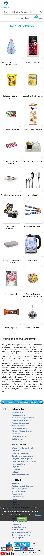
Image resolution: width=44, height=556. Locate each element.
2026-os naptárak (18, 538)
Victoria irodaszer (17, 412)
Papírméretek (16, 434)
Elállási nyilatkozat (18, 497)
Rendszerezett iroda (18, 415)
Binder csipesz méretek (20, 428)
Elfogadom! (22, 519)
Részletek (38, 515)
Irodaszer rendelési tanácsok (21, 420)
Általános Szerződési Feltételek (22, 486)
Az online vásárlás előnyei (20, 423)
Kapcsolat (15, 483)
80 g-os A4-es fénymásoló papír (22, 448)
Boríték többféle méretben (20, 453)
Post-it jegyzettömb (18, 464)
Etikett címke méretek (19, 436)
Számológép (16, 469)
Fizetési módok (17, 494)
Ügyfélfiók (25, 18)
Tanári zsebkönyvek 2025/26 (21, 532)
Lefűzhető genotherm (19, 527)
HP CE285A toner (17, 530)
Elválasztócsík (16, 524)
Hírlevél (14, 499)
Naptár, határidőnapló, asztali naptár (24, 461)
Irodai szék (15, 472)
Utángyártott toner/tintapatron (22, 459)
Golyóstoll (15, 467)
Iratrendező (15, 451)
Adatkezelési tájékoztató (20, 489)
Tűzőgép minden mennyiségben (22, 456)
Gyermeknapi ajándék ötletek (21, 535)
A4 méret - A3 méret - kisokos (22, 431)
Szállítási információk (19, 491)
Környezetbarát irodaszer (20, 475)
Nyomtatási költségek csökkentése (24, 418)
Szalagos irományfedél (19, 522)
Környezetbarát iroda (19, 426)
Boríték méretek (17, 439)
